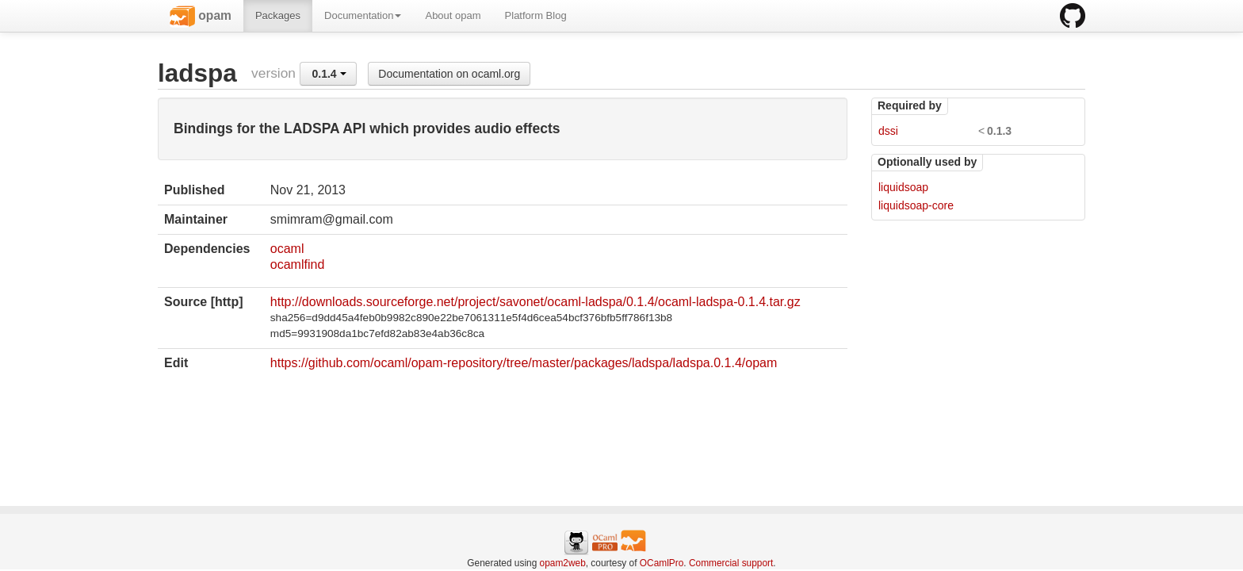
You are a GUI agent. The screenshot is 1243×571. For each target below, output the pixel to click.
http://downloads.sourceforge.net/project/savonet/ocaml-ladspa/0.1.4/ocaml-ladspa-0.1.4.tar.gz (535, 301)
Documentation (362, 15)
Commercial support (731, 563)
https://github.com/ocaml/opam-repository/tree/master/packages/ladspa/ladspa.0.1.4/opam (523, 363)
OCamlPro (662, 563)
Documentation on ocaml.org (449, 73)
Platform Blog (536, 15)
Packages (277, 15)
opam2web (563, 563)
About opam (452, 15)
